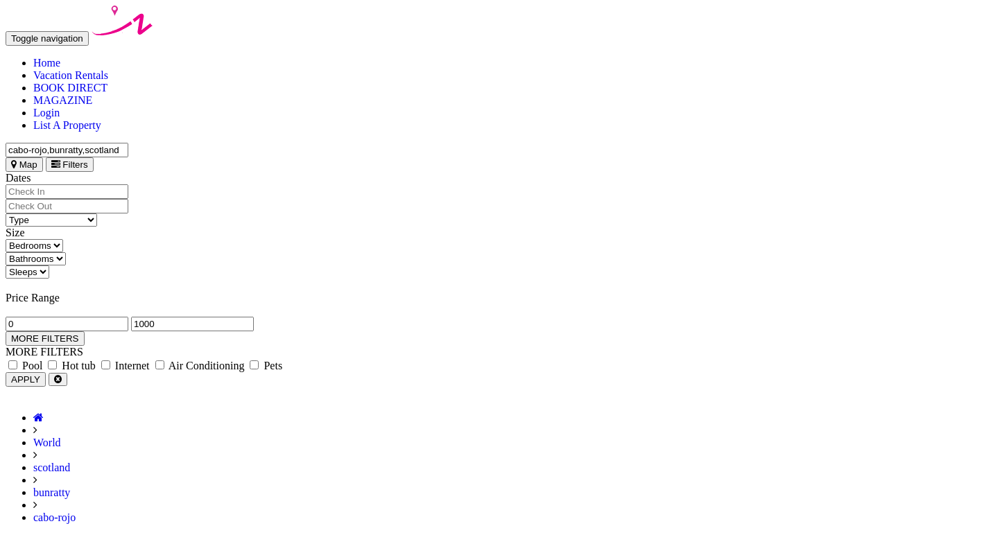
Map (24, 164)
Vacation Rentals (70, 75)
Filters (69, 164)
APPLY (25, 379)
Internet (125, 365)
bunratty (51, 492)
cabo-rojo (54, 517)
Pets (266, 365)
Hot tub (71, 365)
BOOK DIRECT (70, 88)
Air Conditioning (200, 365)
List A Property (67, 125)
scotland (51, 467)
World (47, 442)
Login (46, 113)
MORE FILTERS (45, 338)
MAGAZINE (62, 100)
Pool (25, 365)
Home (46, 63)
